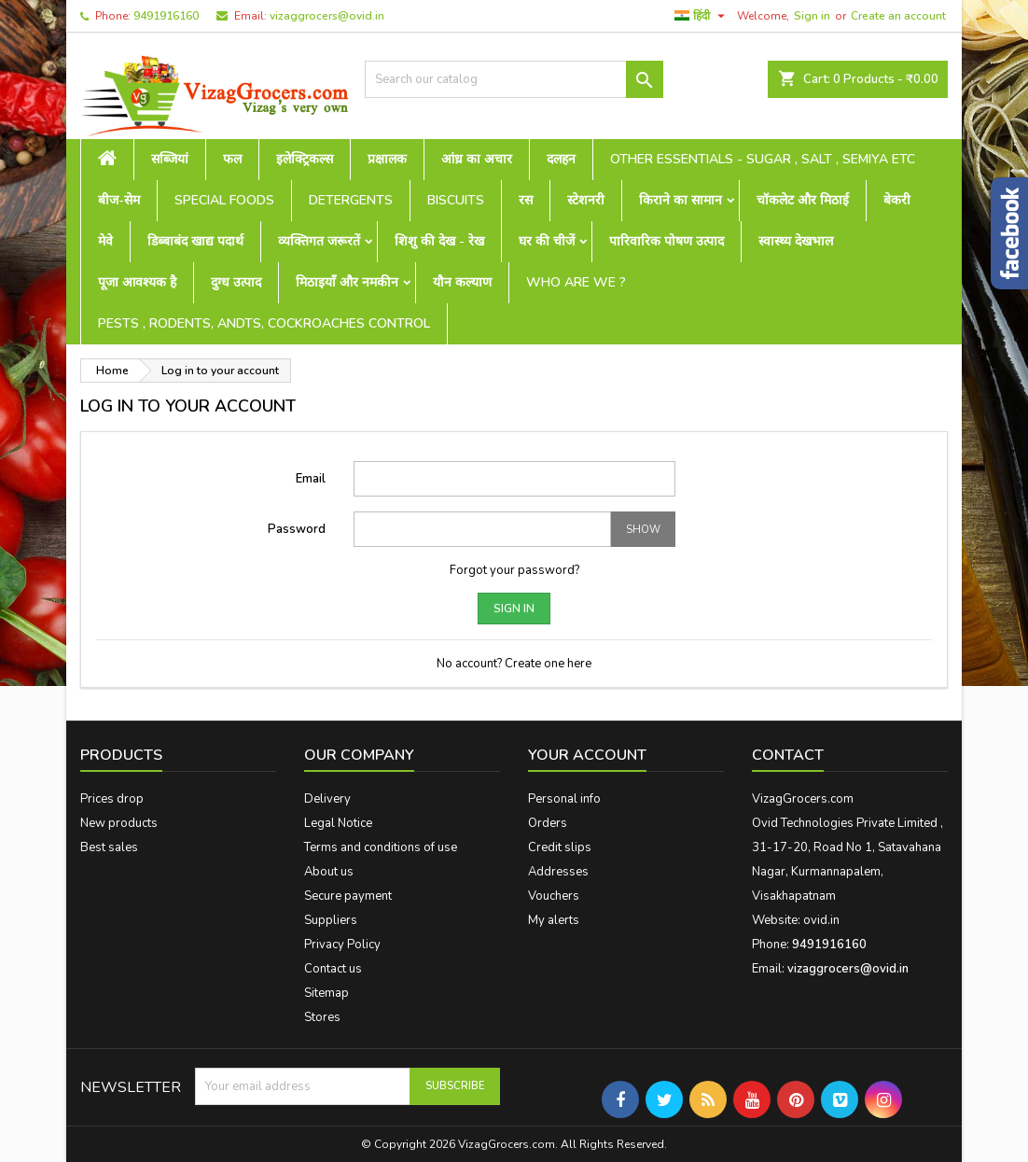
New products (119, 823)
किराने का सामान (680, 200)
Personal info (564, 799)
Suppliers (330, 920)
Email (311, 478)
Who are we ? (576, 282)
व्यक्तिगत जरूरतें (319, 241)
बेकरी (896, 200)
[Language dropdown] (701, 16)
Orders (547, 823)
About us (329, 871)
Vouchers (553, 896)
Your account (587, 755)
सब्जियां (169, 159)
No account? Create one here (514, 663)
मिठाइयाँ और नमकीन (347, 282)
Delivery (327, 799)
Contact (788, 755)
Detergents (351, 200)
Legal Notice (338, 823)
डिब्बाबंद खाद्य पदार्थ (195, 241)
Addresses (558, 871)
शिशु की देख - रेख (439, 241)
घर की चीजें (547, 241)
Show (643, 530)
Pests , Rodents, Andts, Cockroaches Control (264, 323)
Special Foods (224, 200)
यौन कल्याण (462, 282)
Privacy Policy (342, 944)
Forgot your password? (514, 570)
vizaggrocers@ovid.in (327, 15)
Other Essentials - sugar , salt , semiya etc (762, 159)
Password (297, 529)
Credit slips (559, 847)
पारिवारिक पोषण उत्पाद (666, 241)
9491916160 (166, 15)
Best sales (109, 847)
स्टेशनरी (585, 200)
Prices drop (112, 799)
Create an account (898, 15)
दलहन (561, 159)
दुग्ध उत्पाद (236, 282)
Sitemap (326, 993)
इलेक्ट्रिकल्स (304, 159)
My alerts (553, 920)
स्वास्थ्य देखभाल (795, 241)
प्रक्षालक (387, 159)
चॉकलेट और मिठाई (803, 200)
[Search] (514, 79)
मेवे (105, 241)
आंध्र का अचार (476, 159)
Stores (322, 1017)
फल (232, 159)
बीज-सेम (119, 200)
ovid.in (821, 920)
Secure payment (348, 896)
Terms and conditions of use (380, 847)
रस (526, 200)
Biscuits (455, 200)
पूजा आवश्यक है (137, 282)
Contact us (333, 968)
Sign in (812, 15)
